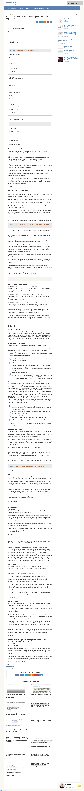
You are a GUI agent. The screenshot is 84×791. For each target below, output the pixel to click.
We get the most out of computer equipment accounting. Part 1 (69, 45)
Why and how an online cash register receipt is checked (70, 19)
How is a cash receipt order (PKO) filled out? (70, 26)
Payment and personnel (38, 8)
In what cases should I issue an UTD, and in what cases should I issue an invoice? (70, 33)
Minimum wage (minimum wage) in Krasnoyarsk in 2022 (66, 39)
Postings (21, 8)
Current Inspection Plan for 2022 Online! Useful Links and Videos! (71, 58)
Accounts (28, 8)
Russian (2, 790)
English (6, 790)
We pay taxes (11, 2)
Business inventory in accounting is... (69, 51)
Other (48, 8)
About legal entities (12, 8)
